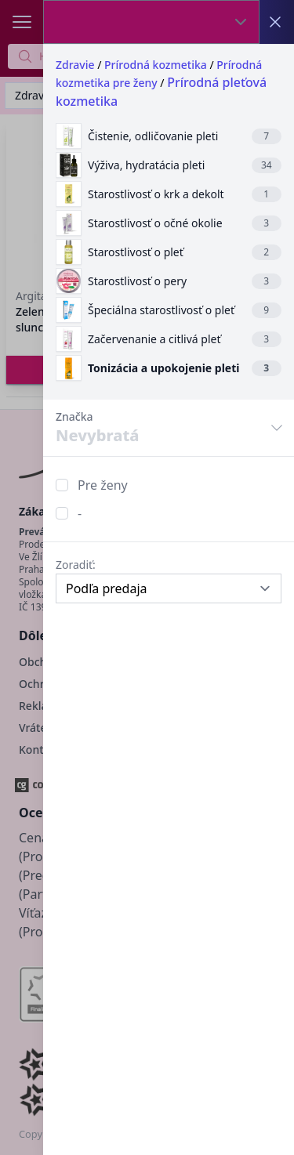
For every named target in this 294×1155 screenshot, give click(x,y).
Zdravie (75, 64)
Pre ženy (103, 485)
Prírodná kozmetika (155, 64)
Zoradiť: (76, 564)
